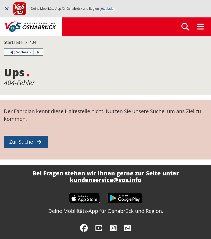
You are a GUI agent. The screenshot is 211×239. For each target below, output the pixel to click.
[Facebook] (84, 228)
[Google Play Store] (125, 195)
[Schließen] (7, 8)
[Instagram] (113, 228)
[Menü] (200, 26)
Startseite (13, 42)
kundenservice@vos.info (105, 180)
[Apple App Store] (84, 195)
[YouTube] (98, 228)
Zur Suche (21, 141)
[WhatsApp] (127, 228)
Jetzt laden (107, 8)
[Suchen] (185, 26)
